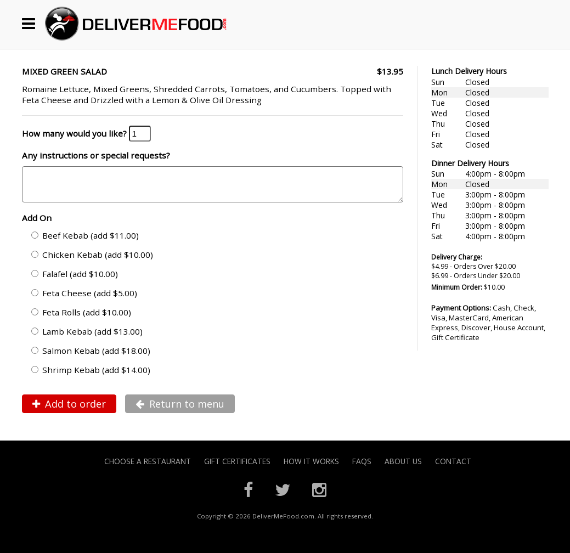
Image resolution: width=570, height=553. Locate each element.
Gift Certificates (237, 467)
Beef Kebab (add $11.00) (85, 241)
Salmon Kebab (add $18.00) (90, 357)
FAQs (361, 467)
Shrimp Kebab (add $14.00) (90, 376)
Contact (453, 467)
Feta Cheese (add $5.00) (84, 299)
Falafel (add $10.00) (74, 280)
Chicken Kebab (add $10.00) (92, 261)
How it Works (311, 467)
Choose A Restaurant (147, 467)
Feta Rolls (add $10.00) (81, 318)
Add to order (69, 410)
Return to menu (180, 410)
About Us (403, 467)
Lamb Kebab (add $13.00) (87, 337)
